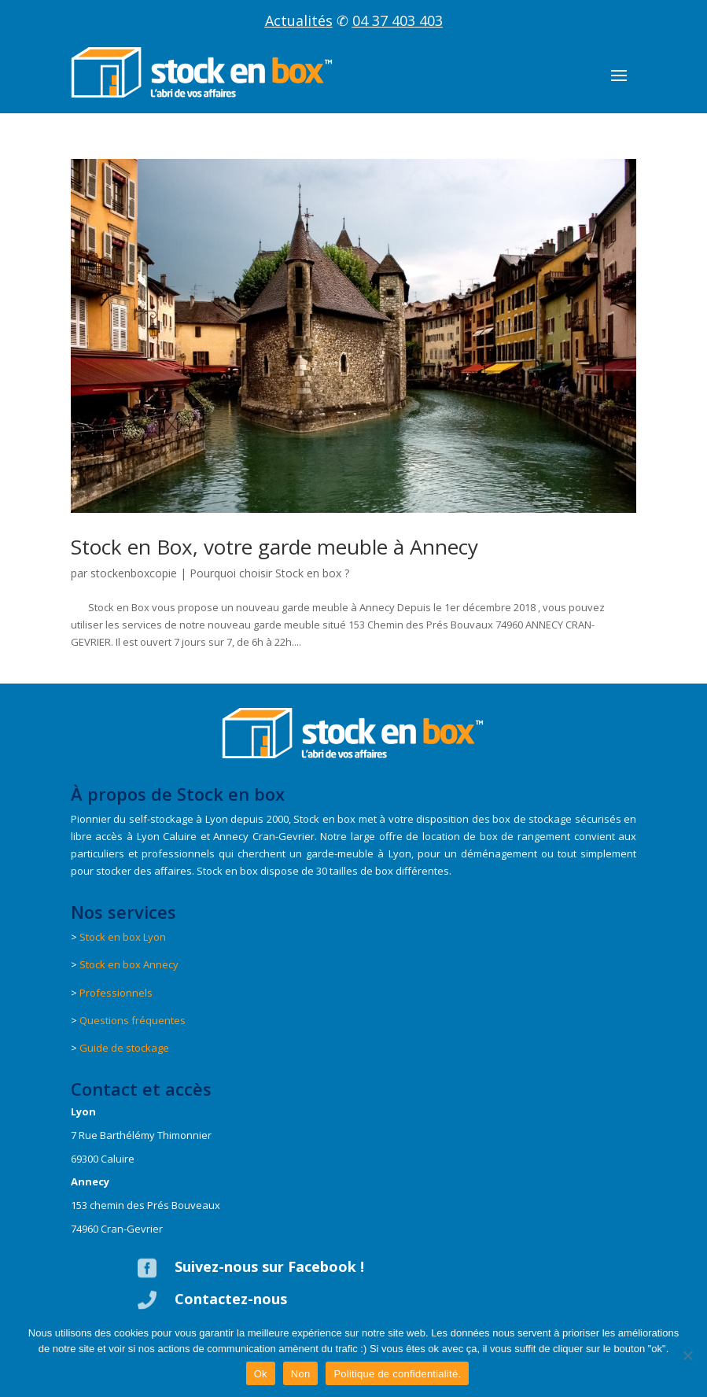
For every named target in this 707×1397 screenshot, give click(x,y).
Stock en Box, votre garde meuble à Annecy (274, 547)
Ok (260, 1374)
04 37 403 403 (397, 20)
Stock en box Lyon (122, 937)
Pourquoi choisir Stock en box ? (269, 573)
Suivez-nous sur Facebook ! (269, 1266)
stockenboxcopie (133, 573)
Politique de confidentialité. (397, 1374)
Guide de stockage (124, 1048)
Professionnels (116, 993)
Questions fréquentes (132, 1020)
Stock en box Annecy (129, 964)
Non (301, 1374)
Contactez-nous (231, 1298)
